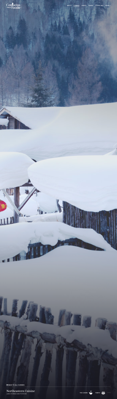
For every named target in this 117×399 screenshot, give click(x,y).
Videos (84, 5)
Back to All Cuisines (15, 385)
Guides (90, 5)
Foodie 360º (99, 5)
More (108, 5)
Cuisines (76, 5)
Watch (69, 5)
